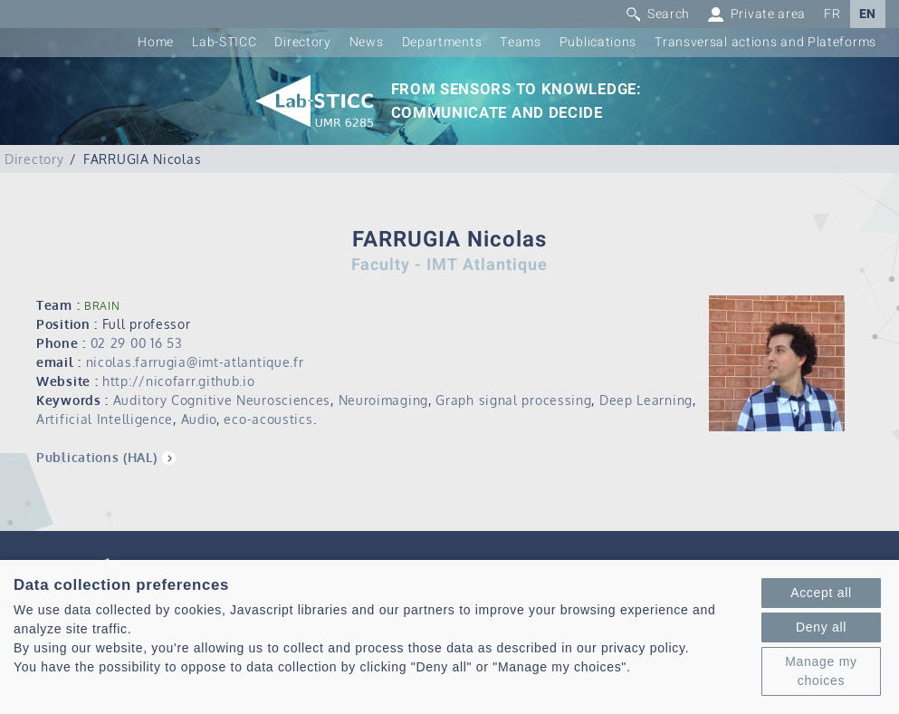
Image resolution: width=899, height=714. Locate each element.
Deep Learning (646, 400)
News (366, 42)
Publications (597, 42)
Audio (199, 419)
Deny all (821, 627)
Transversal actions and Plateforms (765, 42)
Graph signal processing (513, 400)
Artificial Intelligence (104, 419)
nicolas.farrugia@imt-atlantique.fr (195, 362)
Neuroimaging (383, 400)
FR (832, 14)
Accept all (821, 592)
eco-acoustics (268, 419)
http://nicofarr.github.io (178, 381)
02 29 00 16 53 (137, 343)
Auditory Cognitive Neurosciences (221, 400)
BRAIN (102, 306)
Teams (520, 42)
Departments (442, 42)
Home (156, 42)
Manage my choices (820, 671)
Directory (302, 42)
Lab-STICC (224, 42)
